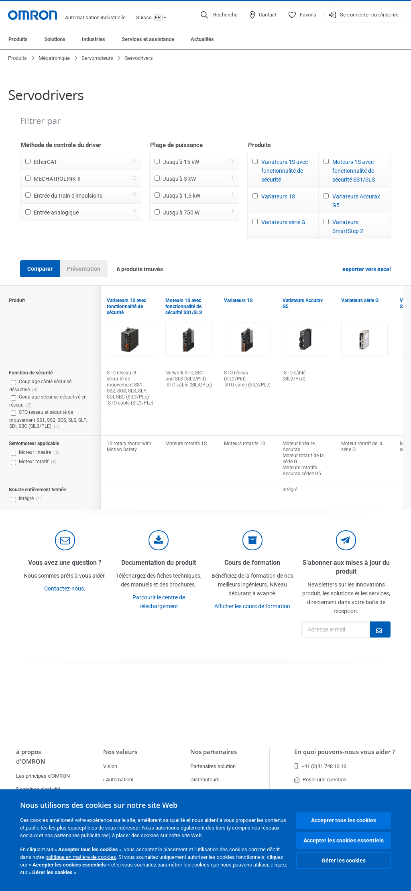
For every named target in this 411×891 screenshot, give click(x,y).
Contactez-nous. (64, 588)
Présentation (83, 269)
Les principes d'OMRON (43, 776)
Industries (93, 39)
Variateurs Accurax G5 (356, 200)
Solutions (54, 39)
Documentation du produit (158, 562)
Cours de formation (252, 562)
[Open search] (219, 14)
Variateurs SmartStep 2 (347, 226)
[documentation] (159, 540)
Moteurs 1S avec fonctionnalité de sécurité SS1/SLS (353, 171)
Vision (110, 766)
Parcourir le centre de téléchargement (158, 601)
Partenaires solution (213, 766)
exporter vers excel (366, 269)
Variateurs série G (283, 222)
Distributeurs (205, 780)
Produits (18, 39)
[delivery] (252, 540)
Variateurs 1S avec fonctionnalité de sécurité (284, 171)
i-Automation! (118, 780)
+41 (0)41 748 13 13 (320, 766)
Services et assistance (148, 39)
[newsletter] (346, 540)
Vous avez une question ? (65, 562)
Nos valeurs (120, 752)
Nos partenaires (213, 752)
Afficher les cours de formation (252, 606)
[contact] (65, 540)
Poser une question (320, 780)
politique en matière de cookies (80, 857)
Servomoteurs (97, 58)
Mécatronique (54, 58)
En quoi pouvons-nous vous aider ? (344, 752)
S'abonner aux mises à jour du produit (346, 567)
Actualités (202, 39)
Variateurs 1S (278, 196)
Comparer (40, 269)
